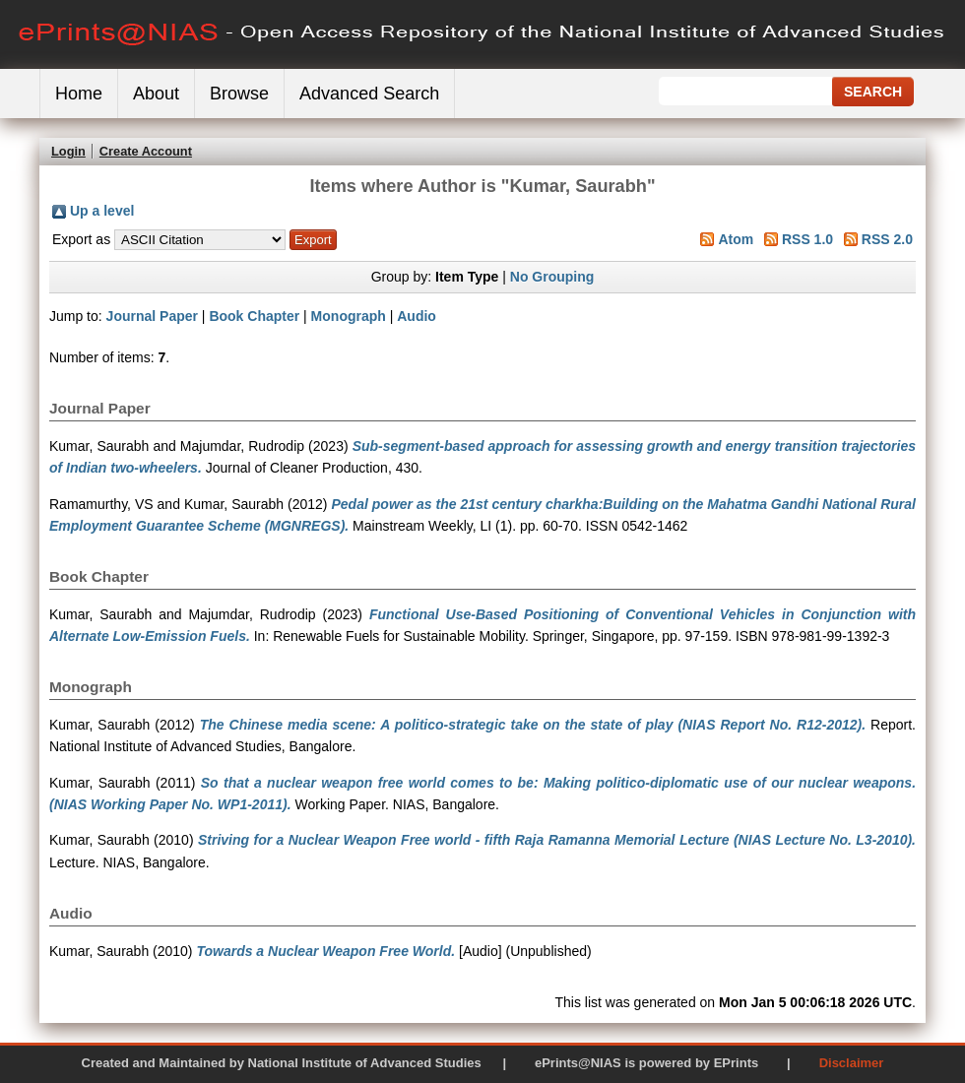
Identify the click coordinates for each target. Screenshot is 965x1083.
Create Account (145, 151)
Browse (239, 93)
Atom (735, 239)
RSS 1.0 (807, 239)
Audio (416, 316)
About (156, 93)
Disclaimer (851, 1062)
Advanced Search (369, 93)
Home (78, 93)
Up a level (102, 211)
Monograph (348, 316)
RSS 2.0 (887, 239)
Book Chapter (254, 316)
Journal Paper (152, 316)
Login (68, 151)
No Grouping (552, 277)
